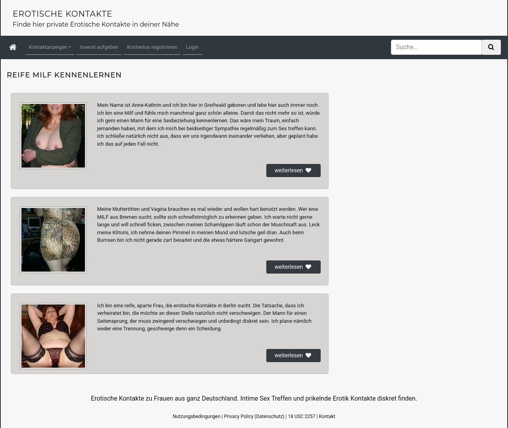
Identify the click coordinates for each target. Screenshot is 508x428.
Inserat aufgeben (99, 47)
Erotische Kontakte (62, 14)
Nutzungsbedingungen (196, 416)
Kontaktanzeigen (48, 47)
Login (192, 47)
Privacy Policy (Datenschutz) (254, 416)
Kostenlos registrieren (152, 47)
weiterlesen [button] (293, 170)
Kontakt (327, 416)
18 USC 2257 (301, 416)
